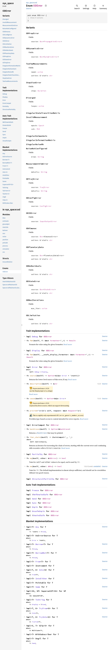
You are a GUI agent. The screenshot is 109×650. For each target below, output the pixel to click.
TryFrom (43, 608)
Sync (34, 503)
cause (32, 398)
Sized (43, 532)
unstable (96, 466)
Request (72, 411)
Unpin (35, 507)
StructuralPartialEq (43, 479)
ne (31, 466)
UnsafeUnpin (38, 511)
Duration (42, 91)
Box (41, 41)
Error (35, 367)
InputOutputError (48, 221)
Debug (35, 336)
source (33, 376)
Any (37, 527)
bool (64, 458)
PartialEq (37, 454)
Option (51, 376)
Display (36, 350)
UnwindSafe (39, 515)
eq (31, 458)
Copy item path (46, 5)
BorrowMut (40, 553)
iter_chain (35, 437)
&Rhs (50, 466)
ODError (48, 336)
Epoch (41, 125)
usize (40, 72)
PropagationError (52, 41)
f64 (38, 129)
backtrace (34, 429)
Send (34, 498)
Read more (68, 344)
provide (33, 411)
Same (37, 587)
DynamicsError (51, 57)
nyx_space (30, 3)
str (50, 76)
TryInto (43, 617)
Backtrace (64, 429)
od (36, 3)
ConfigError (45, 206)
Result (72, 340)
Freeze (35, 490)
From (37, 561)
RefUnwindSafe (40, 494)
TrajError (44, 187)
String (41, 157)
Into (41, 570)
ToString (40, 599)
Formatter (55, 340)
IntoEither (41, 578)
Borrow (38, 544)
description (36, 384)
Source (28, 8)
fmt (31, 340)
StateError (49, 289)
